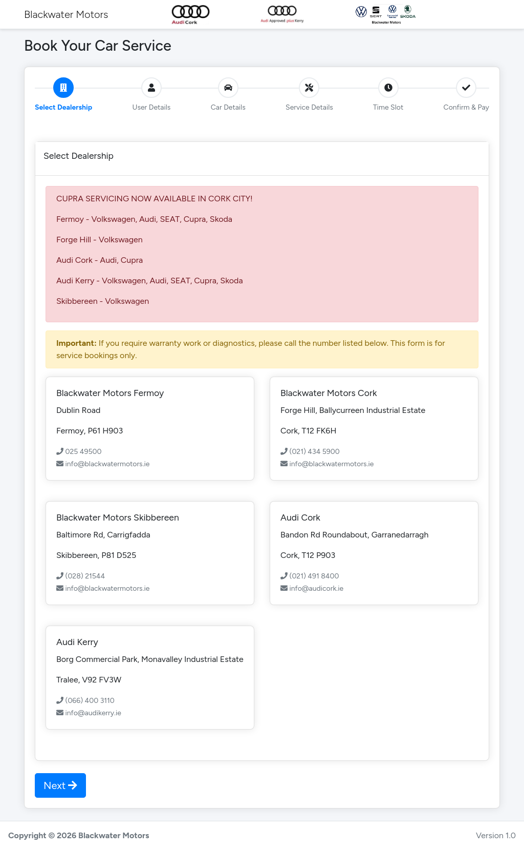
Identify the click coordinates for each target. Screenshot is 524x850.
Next (60, 785)
